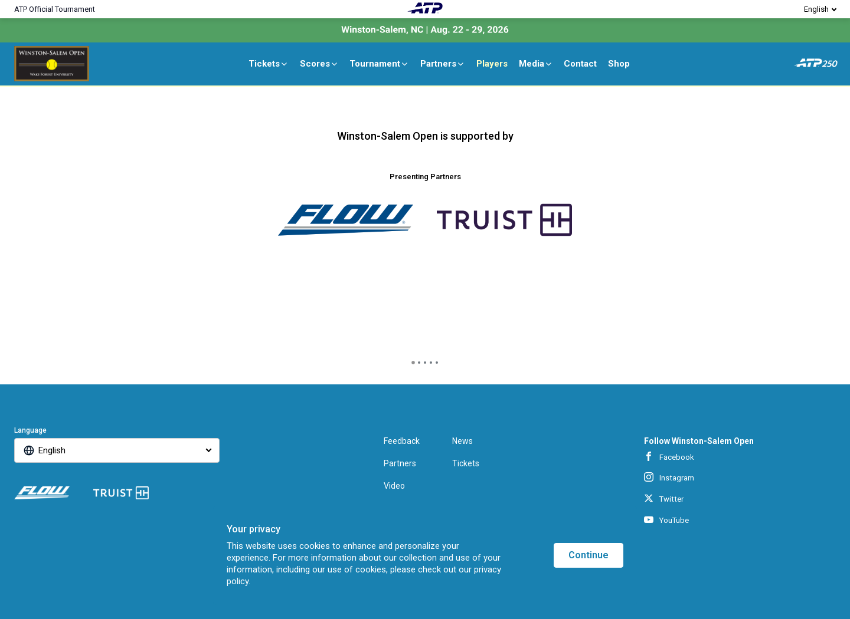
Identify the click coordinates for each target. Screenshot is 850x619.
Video (394, 485)
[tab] (413, 362)
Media (536, 63)
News (462, 441)
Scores (319, 63)
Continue (588, 555)
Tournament (379, 63)
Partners (442, 63)
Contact (580, 63)
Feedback (402, 441)
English (816, 9)
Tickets (269, 63)
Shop (619, 63)
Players (492, 63)
